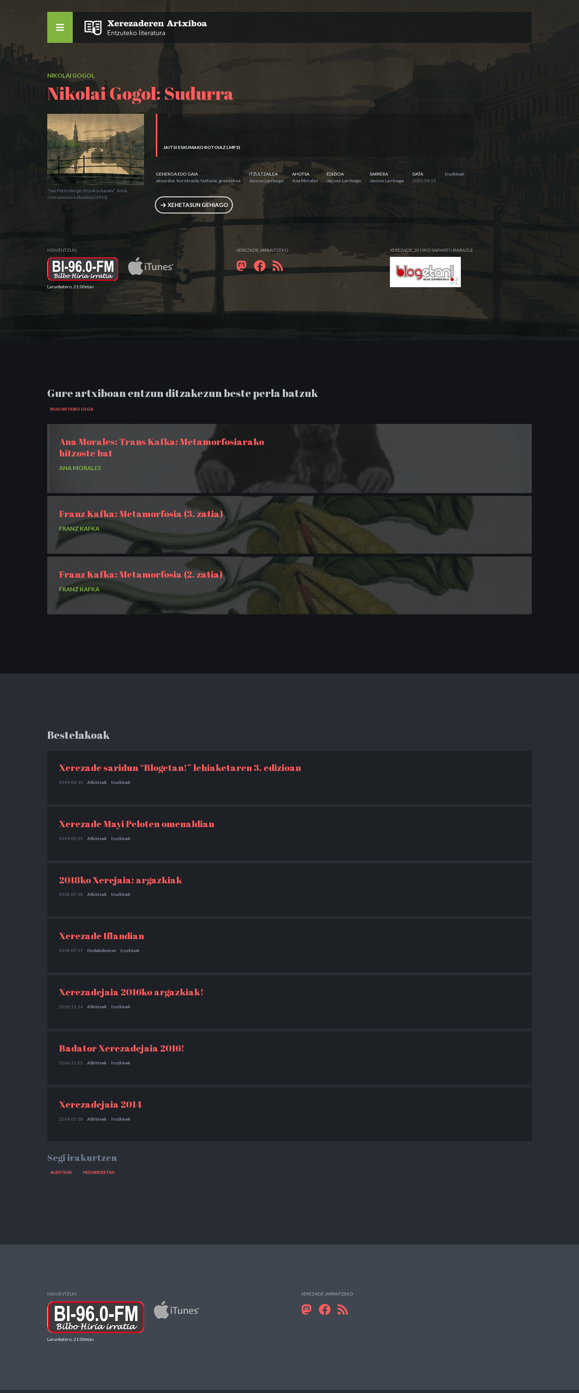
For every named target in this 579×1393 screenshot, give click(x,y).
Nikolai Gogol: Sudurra (140, 93)
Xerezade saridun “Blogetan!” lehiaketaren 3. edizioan (180, 769)
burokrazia (188, 180)
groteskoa (229, 180)
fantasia (209, 180)
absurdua (165, 180)
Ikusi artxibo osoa (74, 411)
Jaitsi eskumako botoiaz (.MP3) (201, 147)
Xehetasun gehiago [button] (199, 205)
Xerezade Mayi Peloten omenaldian (136, 825)
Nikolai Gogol (71, 75)
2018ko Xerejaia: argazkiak (120, 881)
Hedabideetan (101, 952)
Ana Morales (305, 180)
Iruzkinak (454, 174)
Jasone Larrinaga (266, 180)
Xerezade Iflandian (101, 937)
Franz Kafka (79, 530)
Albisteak (97, 784)
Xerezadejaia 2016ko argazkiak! (131, 994)
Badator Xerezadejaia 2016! (122, 1050)
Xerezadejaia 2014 (100, 1106)
